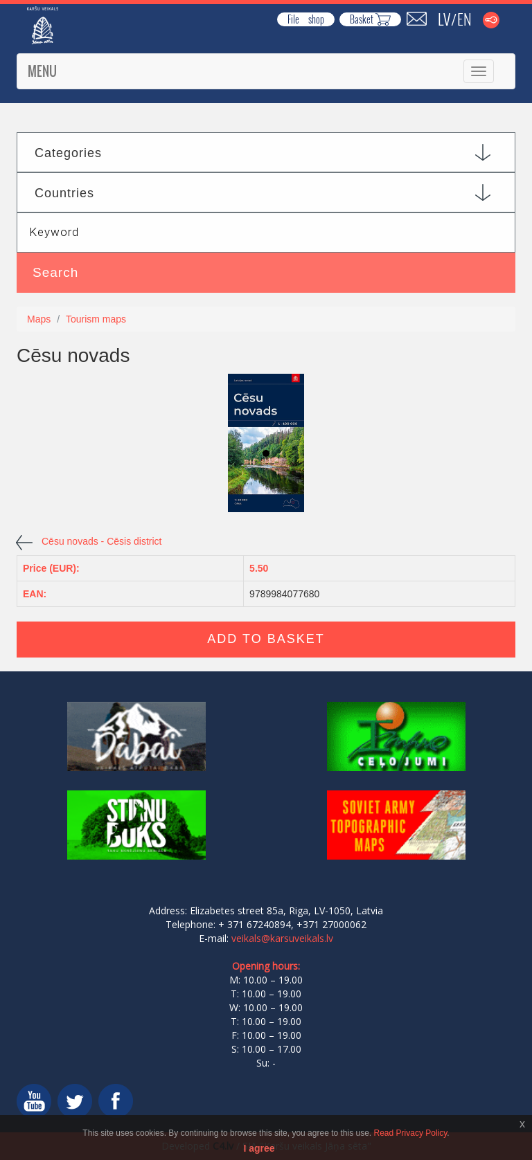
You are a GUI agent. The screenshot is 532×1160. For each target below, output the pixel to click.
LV (444, 19)
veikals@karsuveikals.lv (282, 938)
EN (464, 19)
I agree (258, 1148)
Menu (42, 71)
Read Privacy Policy (410, 1133)
